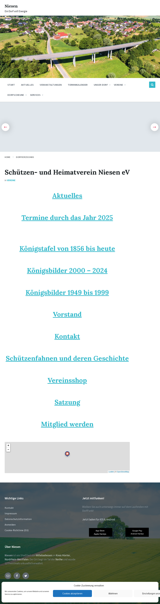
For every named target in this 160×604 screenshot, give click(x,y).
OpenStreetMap (123, 472)
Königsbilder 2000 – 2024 (67, 270)
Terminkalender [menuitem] (78, 84)
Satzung (67, 402)
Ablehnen (113, 593)
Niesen (12, 6)
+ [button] (8, 445)
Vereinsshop (67, 380)
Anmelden (10, 524)
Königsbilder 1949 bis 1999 (67, 292)
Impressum (11, 513)
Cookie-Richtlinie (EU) (17, 530)
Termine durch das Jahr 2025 (67, 217)
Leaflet (111, 472)
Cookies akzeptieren (72, 593)
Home (7, 157)
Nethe (59, 559)
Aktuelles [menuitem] (27, 84)
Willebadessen (44, 555)
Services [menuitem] (35, 94)
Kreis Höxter (63, 555)
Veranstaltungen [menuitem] (51, 84)
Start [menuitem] (11, 84)
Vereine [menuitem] (118, 84)
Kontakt (67, 336)
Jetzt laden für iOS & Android (98, 519)
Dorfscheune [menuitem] (15, 94)
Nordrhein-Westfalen (17, 559)
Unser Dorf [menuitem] (101, 84)
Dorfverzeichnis (25, 157)
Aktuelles (67, 195)
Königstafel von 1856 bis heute (67, 248)
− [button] (8, 450)
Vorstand (67, 314)
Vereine (11, 180)
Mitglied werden (67, 424)
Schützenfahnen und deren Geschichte (67, 358)
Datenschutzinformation (18, 519)
